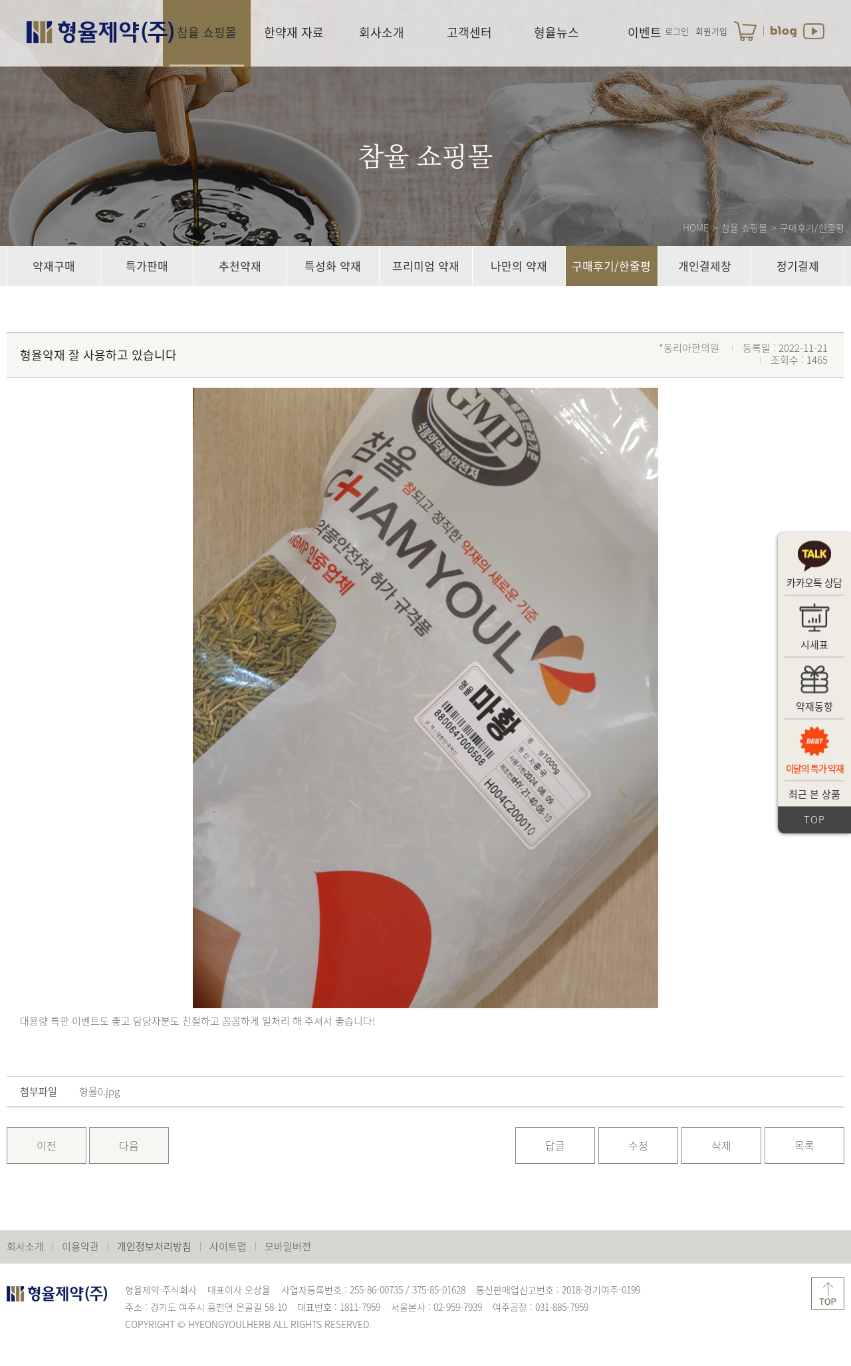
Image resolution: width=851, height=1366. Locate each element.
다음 (129, 1145)
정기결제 (798, 265)
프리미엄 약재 (425, 265)
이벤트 (645, 32)
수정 (638, 1145)
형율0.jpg (99, 1092)
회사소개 (381, 32)
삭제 (721, 1145)
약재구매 (54, 265)
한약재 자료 (294, 32)
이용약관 (80, 1246)
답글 (555, 1145)
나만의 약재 (519, 265)
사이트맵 (228, 1246)
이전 (47, 1145)
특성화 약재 (332, 265)
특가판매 (147, 265)
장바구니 (745, 31)
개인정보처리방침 (154, 1246)
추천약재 (240, 265)
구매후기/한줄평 (611, 265)
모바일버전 (288, 1246)
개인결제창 (704, 265)
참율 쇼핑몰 (207, 32)
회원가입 (711, 31)
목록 (804, 1145)
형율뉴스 (556, 32)
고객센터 (469, 32)
